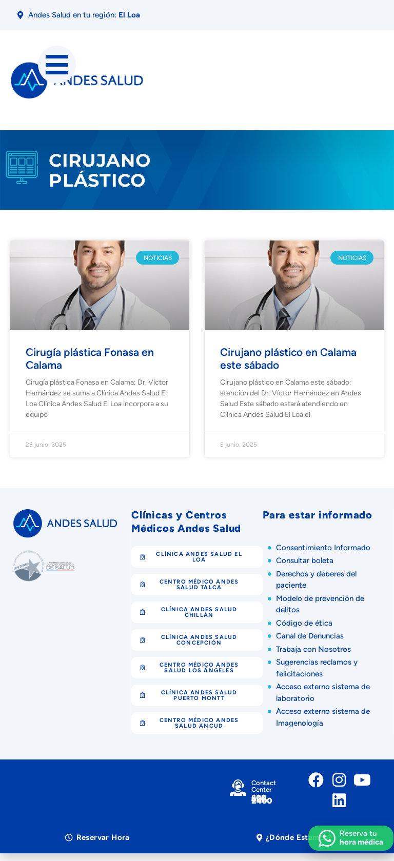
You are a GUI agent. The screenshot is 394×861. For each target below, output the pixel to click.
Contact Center (263, 786)
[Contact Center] (238, 787)
